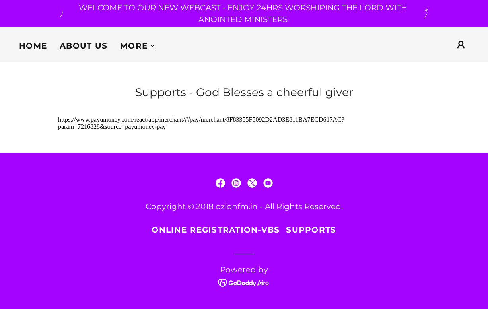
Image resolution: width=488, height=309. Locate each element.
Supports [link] (311, 230)
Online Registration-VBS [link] (216, 230)
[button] (138, 46)
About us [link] (83, 46)
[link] (220, 183)
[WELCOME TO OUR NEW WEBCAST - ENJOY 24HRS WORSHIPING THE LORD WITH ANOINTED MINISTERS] (244, 13)
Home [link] (33, 46)
